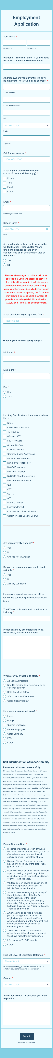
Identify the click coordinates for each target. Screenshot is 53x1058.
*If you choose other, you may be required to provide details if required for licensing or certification (24, 968)
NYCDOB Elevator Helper (19, 480)
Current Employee (16, 725)
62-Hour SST (14, 436)
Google (11, 720)
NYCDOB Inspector (16, 467)
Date (5, 235)
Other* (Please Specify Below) (22, 515)
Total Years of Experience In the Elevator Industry (25, 611)
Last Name (31, 48)
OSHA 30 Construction (18, 427)
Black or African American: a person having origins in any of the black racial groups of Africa (26, 864)
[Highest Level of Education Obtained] (26, 961)
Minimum (9, 352)
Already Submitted (16, 583)
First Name (7, 48)
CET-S (10, 493)
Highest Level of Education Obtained (24, 955)
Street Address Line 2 (11, 105)
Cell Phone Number (14, 153)
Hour (9, 392)
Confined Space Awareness (21, 454)
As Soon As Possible (17, 680)
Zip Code (7, 144)
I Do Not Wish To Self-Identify (22, 940)
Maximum (9, 369)
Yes (9, 260)
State (5, 131)
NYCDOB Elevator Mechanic (21, 476)
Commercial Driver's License (21, 511)
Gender (8, 978)
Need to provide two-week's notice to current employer (26, 686)
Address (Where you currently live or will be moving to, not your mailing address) (25, 79)
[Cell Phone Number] (26, 159)
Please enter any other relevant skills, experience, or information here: (23, 631)
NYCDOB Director (16, 471)
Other (10, 191)
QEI (9, 485)
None (10, 423)
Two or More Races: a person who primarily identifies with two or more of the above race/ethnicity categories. (26, 933)
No (8, 264)
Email (10, 187)
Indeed (10, 716)
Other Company (15, 733)
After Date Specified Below (20, 696)
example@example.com (12, 214)
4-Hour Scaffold (15, 445)
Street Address (9, 92)
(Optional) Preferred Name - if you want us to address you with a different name (26, 59)
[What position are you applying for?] (26, 321)
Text (9, 182)
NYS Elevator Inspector (19, 462)
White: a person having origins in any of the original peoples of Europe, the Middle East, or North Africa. (27, 886)
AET (9, 498)
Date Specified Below (18, 692)
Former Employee (16, 729)
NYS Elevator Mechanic (19, 458)
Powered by (26, 1042)
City (5, 118)
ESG (9, 738)
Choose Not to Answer (18, 556)
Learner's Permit (15, 507)
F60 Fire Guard (14, 440)
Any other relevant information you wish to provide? (25, 997)
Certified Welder (15, 449)
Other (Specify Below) (18, 700)
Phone (10, 178)
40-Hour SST (14, 431)
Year (9, 396)
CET (9, 489)
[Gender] (26, 984)
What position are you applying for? (23, 314)
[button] (47, 229)
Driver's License (15, 502)
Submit (27, 1036)
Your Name (10, 36)
